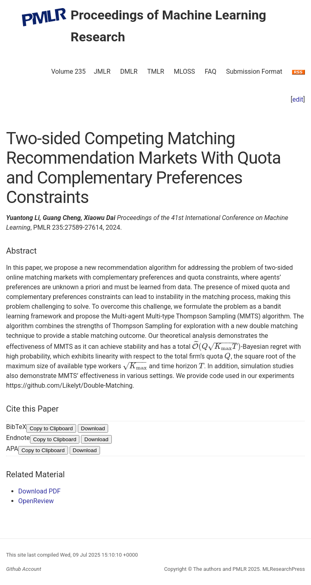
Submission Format (254, 71)
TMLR (155, 71)
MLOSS (184, 71)
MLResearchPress (283, 569)
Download (93, 428)
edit (297, 99)
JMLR (102, 71)
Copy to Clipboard (51, 428)
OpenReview (36, 501)
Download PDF (39, 491)
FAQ (210, 71)
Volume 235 (68, 71)
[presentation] (216, 346)
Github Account (23, 569)
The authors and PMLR (220, 569)
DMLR (129, 71)
